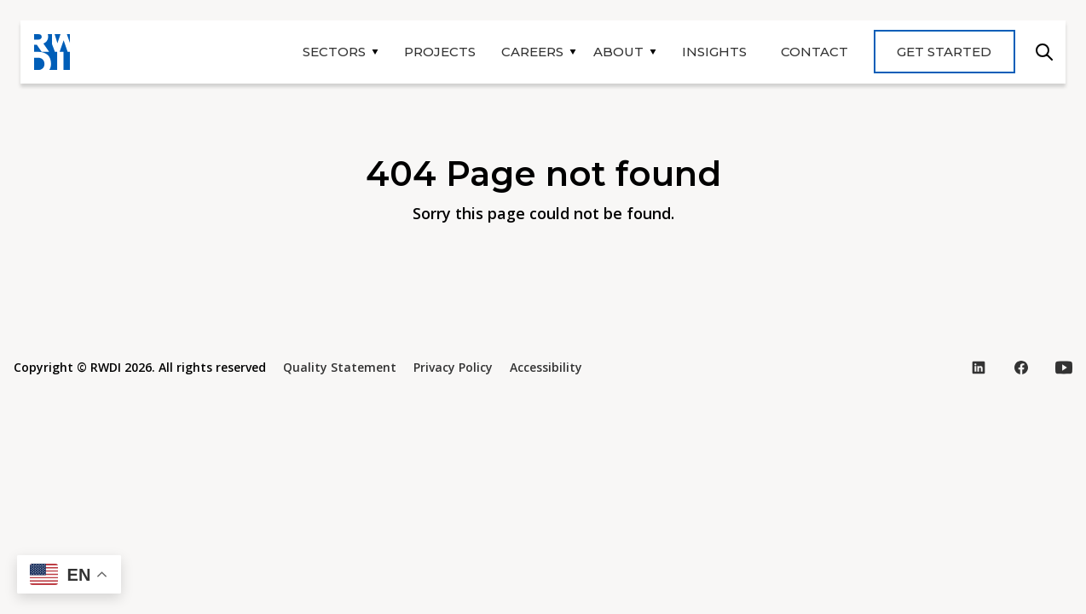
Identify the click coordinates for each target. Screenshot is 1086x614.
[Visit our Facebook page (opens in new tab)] (1021, 367)
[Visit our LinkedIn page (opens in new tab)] (978, 367)
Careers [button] (532, 51)
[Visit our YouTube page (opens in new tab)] (1063, 367)
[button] (69, 574)
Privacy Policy (453, 367)
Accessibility (546, 367)
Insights (714, 51)
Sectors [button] (334, 51)
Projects (440, 51)
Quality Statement (339, 367)
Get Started (944, 51)
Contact (814, 51)
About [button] (618, 51)
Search (1044, 52)
